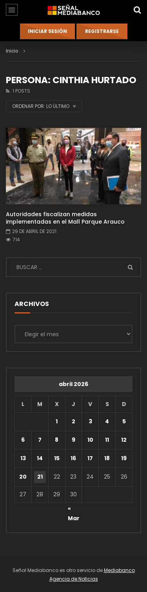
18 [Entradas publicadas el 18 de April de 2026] (107, 458)
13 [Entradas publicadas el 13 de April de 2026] (23, 458)
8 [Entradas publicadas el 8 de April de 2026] (56, 440)
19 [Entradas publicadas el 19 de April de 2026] (124, 458)
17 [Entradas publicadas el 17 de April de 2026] (90, 458)
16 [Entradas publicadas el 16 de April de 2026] (73, 458)
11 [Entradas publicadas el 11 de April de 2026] (107, 440)
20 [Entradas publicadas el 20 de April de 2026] (23, 477)
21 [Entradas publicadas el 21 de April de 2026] (40, 477)
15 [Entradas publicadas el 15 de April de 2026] (57, 458)
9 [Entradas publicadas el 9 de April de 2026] (73, 440)
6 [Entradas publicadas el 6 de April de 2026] (23, 440)
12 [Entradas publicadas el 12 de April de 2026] (124, 440)
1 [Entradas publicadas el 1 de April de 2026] (57, 421)
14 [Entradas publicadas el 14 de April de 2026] (40, 458)
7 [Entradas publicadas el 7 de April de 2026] (40, 440)
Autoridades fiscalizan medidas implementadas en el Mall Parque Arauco (65, 218)
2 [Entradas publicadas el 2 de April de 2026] (73, 421)
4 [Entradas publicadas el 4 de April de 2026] (107, 421)
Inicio (12, 50)
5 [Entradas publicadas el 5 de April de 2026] (124, 421)
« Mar (74, 510)
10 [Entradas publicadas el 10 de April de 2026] (90, 440)
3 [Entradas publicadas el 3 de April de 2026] (90, 421)
